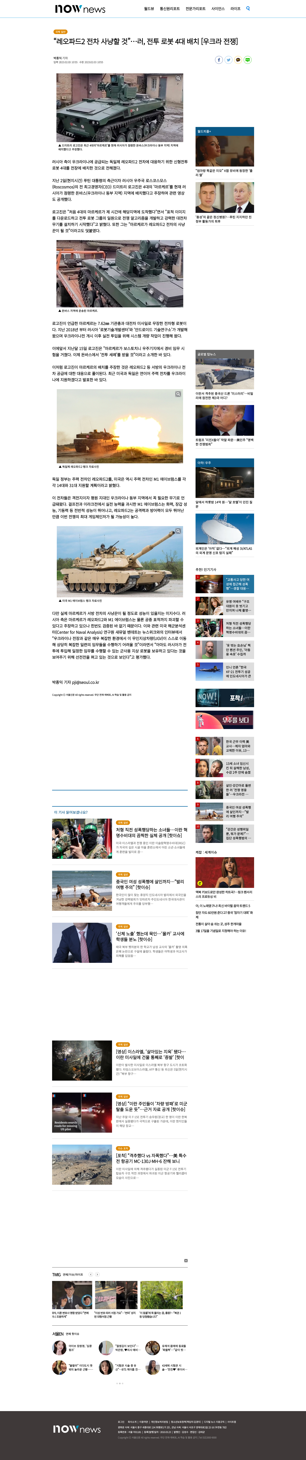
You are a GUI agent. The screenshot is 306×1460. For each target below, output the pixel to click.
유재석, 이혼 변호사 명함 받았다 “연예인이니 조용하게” (115, 1315)
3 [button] (122, 1383)
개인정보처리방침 (159, 1421)
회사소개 (132, 1421)
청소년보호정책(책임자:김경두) (186, 1421)
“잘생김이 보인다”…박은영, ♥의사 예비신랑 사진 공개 (70, 1315)
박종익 (57, 58)
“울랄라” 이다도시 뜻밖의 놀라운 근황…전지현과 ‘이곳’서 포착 (81, 1369)
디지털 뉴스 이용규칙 (214, 1421)
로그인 (121, 1421)
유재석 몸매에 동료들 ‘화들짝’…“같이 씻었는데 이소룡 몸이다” (174, 1350)
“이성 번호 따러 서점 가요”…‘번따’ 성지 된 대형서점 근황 (161, 1315)
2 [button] (120, 1383)
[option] (70, 1300)
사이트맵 (231, 1421)
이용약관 (143, 1421)
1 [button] (117, 1383)
